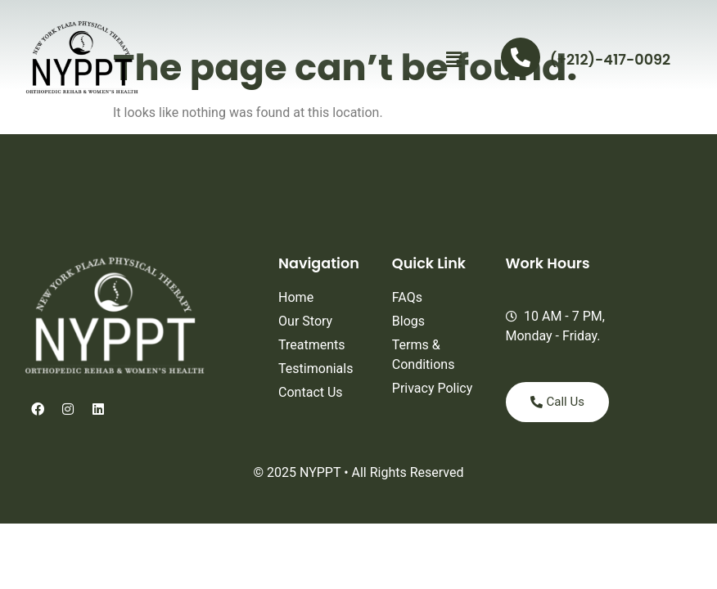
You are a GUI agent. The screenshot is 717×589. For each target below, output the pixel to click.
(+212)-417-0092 (610, 60)
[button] (453, 59)
